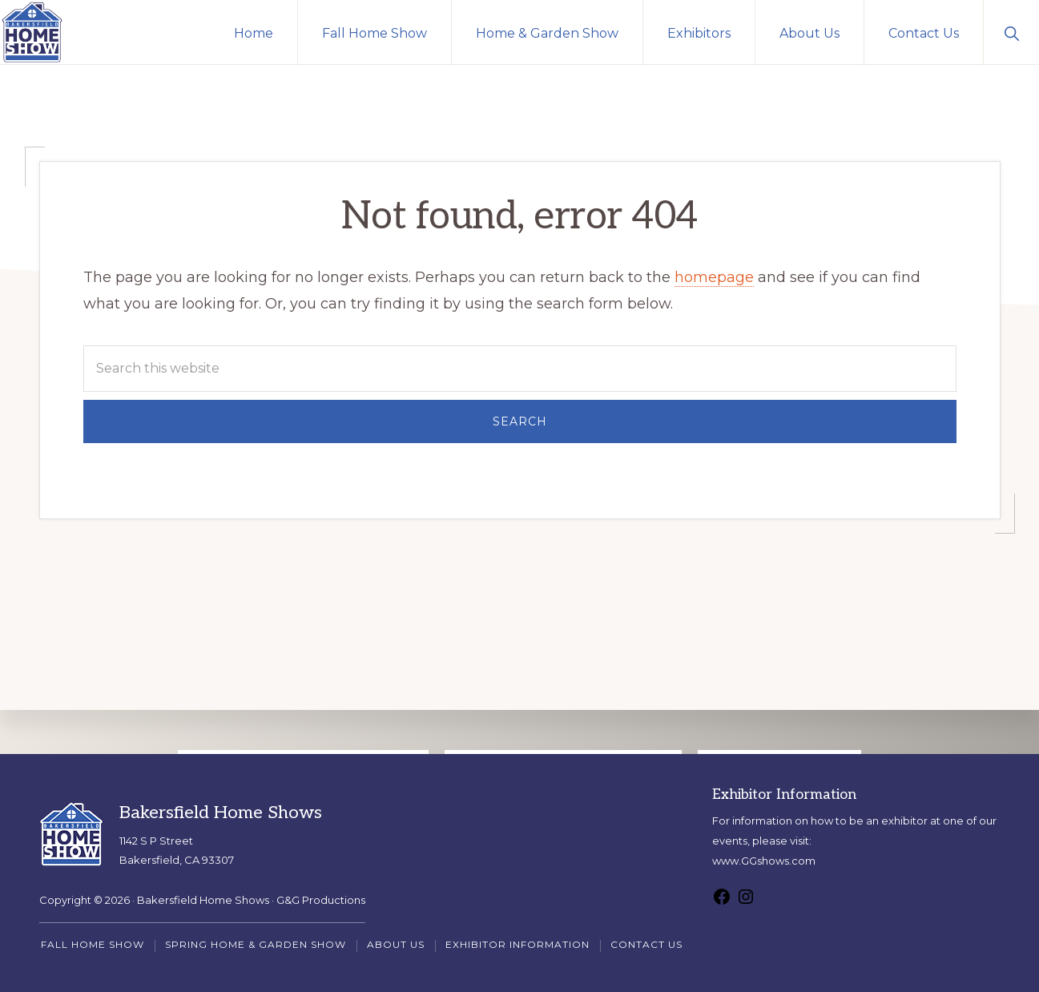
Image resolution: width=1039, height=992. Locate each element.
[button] (1011, 32)
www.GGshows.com (763, 860)
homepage (714, 277)
